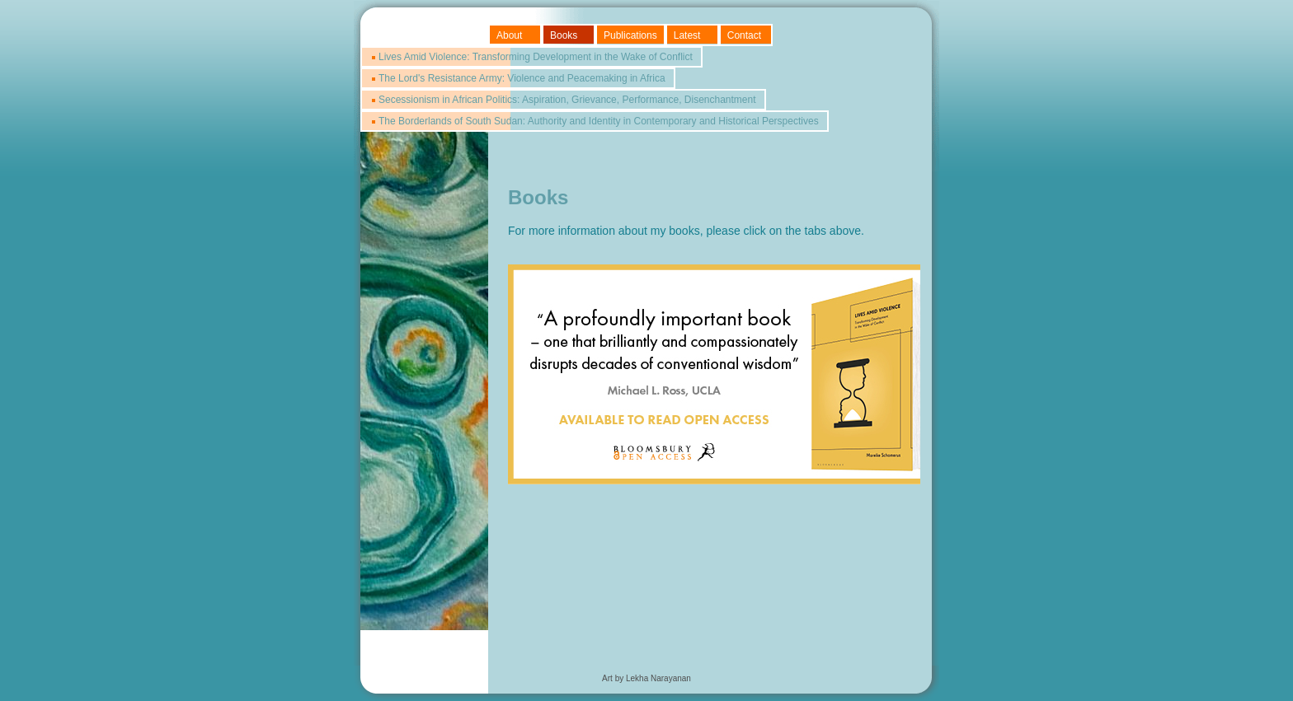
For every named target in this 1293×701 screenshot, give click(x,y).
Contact (744, 35)
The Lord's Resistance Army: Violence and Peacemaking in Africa (521, 78)
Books (563, 35)
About (509, 35)
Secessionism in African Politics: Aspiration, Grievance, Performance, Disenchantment (567, 99)
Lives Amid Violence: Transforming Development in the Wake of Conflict (535, 57)
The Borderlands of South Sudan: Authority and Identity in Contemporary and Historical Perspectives (598, 121)
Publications (630, 35)
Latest (687, 35)
